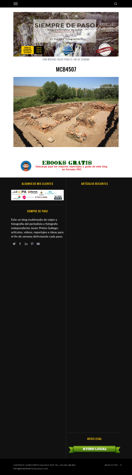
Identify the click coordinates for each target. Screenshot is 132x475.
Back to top (114, 465)
